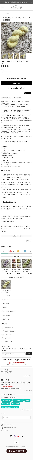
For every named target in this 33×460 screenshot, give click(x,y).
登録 (29, 353)
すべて (4, 251)
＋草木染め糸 (5, 303)
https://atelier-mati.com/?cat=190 (10, 166)
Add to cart (16, 83)
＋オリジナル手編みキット (9, 311)
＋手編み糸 (5, 307)
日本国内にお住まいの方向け (16, 88)
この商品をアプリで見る (16, 236)
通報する (29, 241)
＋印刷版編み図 (6, 315)
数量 (2, 70)
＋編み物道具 (5, 319)
